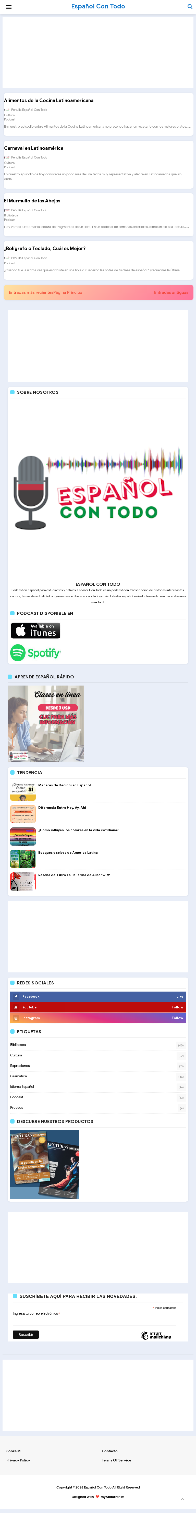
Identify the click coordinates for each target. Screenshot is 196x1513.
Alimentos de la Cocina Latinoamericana (48, 101)
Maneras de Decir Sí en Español (64, 789)
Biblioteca (11, 218)
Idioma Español (22, 1090)
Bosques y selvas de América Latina (68, 856)
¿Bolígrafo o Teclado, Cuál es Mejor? (44, 252)
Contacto (110, 1455)
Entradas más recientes (31, 296)
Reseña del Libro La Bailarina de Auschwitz (74, 879)
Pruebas (16, 1111)
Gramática (18, 1080)
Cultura (9, 116)
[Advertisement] (98, 52)
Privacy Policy (18, 1464)
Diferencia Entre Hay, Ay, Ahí (62, 811)
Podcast (9, 120)
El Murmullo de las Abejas (32, 203)
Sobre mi (13, 1455)
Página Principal (68, 296)
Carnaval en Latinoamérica (33, 150)
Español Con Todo (98, 1491)
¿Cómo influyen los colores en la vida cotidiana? (78, 834)
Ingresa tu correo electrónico (36, 1317)
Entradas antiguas (171, 296)
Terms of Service (116, 1464)
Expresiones (20, 1069)
